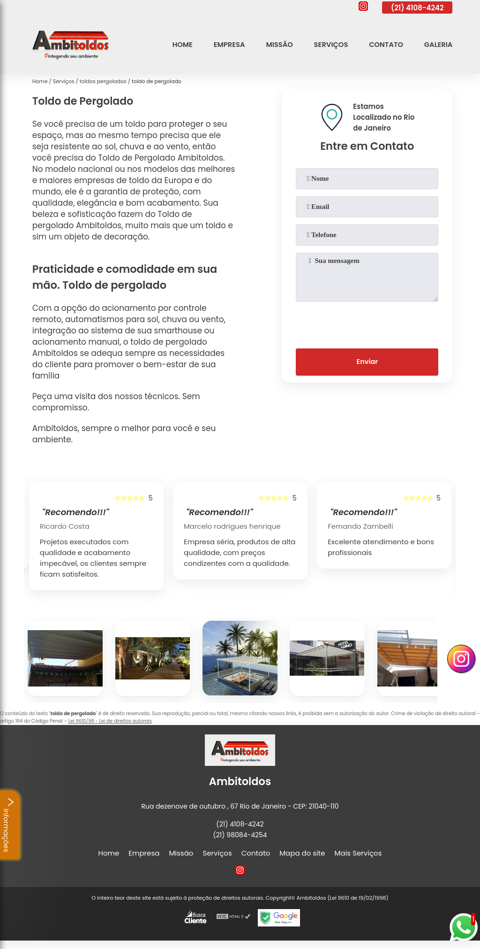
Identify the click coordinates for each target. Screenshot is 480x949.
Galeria (438, 44)
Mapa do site (302, 853)
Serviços (329, 44)
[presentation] (367, 323)
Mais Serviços (358, 853)
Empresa (226, 44)
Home (179, 44)
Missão (277, 44)
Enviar (367, 363)
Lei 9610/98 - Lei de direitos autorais (110, 721)
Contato (385, 44)
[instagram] (363, 7)
